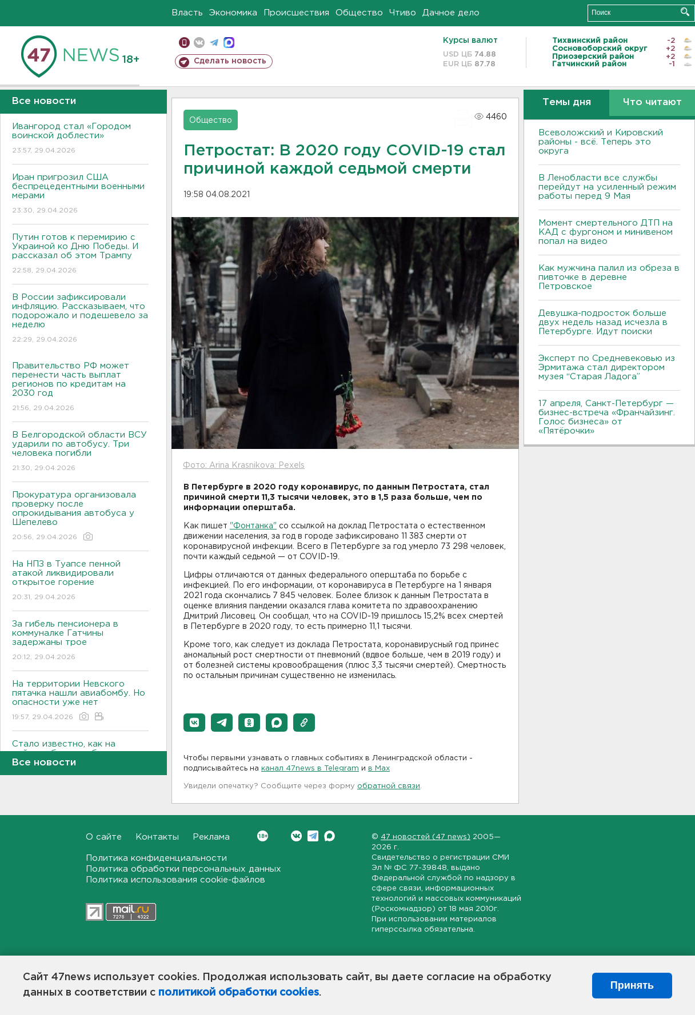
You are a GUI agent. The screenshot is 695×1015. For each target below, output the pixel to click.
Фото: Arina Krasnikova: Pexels (244, 465)
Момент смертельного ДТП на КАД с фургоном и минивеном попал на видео (605, 232)
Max (329, 836)
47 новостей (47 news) (425, 837)
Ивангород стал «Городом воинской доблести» (80, 139)
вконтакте (199, 42)
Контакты (157, 837)
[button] (194, 722)
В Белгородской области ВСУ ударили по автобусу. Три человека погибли (80, 452)
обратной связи (388, 786)
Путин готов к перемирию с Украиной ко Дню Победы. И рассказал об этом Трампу (80, 254)
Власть (187, 13)
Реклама (211, 837)
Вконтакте (262, 836)
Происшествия (296, 13)
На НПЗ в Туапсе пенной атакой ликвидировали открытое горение (80, 581)
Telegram (312, 836)
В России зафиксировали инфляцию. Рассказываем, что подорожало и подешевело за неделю (80, 319)
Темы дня (566, 102)
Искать (685, 11)
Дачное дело (451, 13)
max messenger (228, 42)
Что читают (652, 102)
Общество (359, 13)
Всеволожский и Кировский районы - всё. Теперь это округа (600, 142)
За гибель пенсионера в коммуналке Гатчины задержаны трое (80, 641)
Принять (632, 985)
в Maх (379, 768)
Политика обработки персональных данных (183, 869)
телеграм (214, 42)
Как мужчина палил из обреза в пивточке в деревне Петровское (609, 277)
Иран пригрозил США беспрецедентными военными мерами (80, 194)
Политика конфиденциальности (156, 858)
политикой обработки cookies (238, 992)
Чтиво (402, 13)
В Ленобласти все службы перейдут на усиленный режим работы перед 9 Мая (607, 187)
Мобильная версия (184, 42)
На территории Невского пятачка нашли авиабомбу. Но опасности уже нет (80, 701)
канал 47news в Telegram (310, 768)
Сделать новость (230, 61)
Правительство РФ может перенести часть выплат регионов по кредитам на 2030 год (80, 387)
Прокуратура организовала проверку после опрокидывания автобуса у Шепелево (80, 516)
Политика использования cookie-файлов (175, 880)
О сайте (104, 837)
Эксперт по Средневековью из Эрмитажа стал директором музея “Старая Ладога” (606, 367)
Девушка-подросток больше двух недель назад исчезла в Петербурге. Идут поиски (603, 322)
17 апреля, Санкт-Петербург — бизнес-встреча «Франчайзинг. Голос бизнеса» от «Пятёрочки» (606, 417)
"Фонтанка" (253, 526)
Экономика (233, 13)
